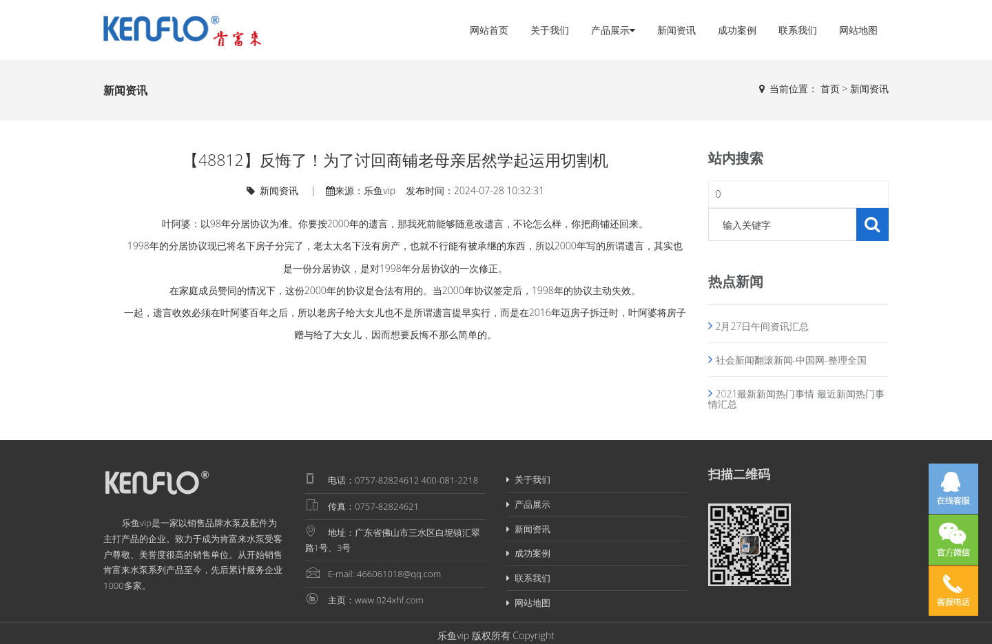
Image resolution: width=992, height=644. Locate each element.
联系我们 (797, 30)
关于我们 (549, 30)
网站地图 (858, 30)
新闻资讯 (676, 30)
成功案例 (737, 30)
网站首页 (489, 30)
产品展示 (613, 30)
